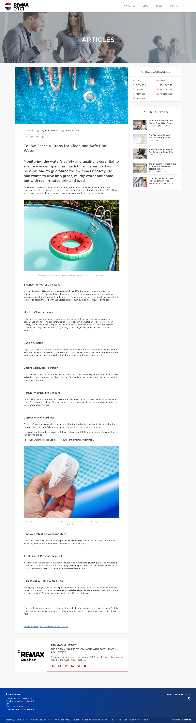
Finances (139, 94)
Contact (174, 6)
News (29, 131)
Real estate (164, 85)
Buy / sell (139, 85)
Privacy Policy (107, 720)
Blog (145, 6)
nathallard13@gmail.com (23, 709)
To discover (165, 94)
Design (138, 90)
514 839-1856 (16, 707)
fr (190, 6)
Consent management (138, 720)
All (136, 81)
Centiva (186, 720)
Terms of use (121, 720)
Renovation (164, 90)
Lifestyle (139, 98)
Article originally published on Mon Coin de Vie (46, 627)
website (91, 325)
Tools (159, 6)
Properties (129, 6)
